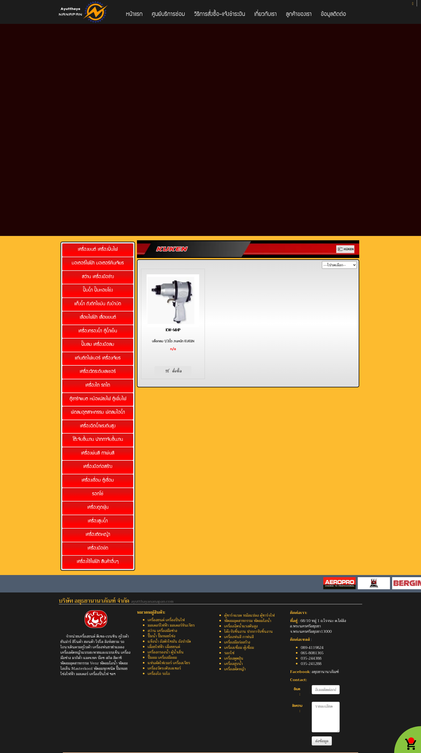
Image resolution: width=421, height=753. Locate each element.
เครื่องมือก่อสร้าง (97, 467)
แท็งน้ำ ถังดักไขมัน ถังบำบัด (97, 304)
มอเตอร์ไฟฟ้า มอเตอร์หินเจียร (98, 263)
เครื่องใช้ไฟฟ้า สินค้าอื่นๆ (98, 562)
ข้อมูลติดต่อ (333, 14)
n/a (173, 349)
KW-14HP (173, 330)
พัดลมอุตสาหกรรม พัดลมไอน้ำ (98, 413)
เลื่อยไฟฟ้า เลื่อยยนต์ (98, 318)
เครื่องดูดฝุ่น (97, 508)
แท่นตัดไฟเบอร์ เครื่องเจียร (98, 359)
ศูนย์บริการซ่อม (168, 14)
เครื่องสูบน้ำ (98, 521)
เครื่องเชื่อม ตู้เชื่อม (98, 481)
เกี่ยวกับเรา (265, 14)
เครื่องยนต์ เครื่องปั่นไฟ (98, 250)
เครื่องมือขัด (98, 549)
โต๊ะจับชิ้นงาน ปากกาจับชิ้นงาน (98, 440)
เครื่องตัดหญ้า (98, 535)
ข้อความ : (297, 709)
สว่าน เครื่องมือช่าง (98, 277)
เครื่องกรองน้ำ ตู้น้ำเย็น (97, 331)
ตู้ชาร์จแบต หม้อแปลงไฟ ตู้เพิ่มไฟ (98, 399)
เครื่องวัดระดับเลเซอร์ (98, 372)
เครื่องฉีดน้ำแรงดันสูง (97, 426)
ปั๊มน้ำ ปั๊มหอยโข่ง (98, 291)
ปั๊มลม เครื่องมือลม (97, 345)
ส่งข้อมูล (321, 741)
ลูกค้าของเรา (299, 14)
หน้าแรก (134, 14)
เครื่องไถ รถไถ (97, 386)
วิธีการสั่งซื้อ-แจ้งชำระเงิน (219, 14)
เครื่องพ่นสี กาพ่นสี (97, 454)
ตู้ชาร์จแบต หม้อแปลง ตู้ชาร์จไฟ (249, 615)
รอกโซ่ (97, 494)
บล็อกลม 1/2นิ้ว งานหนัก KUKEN (173, 341)
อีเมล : (297, 692)
